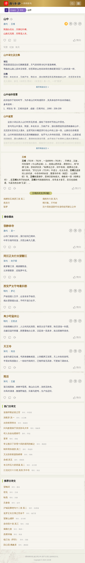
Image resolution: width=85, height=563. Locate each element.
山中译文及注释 (12, 55)
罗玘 (13, 291)
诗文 (21, 10)
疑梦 (6, 207)
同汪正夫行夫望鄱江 (15, 256)
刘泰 (16, 498)
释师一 (21, 529)
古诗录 (48, 560)
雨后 (6, 376)
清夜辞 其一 (9, 417)
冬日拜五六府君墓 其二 (14, 465)
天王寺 (7, 346)
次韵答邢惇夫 (10, 423)
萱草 (6, 439)
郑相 (16, 439)
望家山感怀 (9, 518)
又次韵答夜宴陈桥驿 (13, 454)
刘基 (27, 524)
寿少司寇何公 (11, 316)
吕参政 (7, 503)
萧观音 (26, 545)
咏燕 (6, 497)
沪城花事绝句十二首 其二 (15, 508)
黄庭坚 (25, 423)
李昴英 (29, 412)
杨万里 (33, 513)
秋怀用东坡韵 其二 (12, 449)
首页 (13, 10)
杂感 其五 (8, 460)
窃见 (6, 492)
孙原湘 (36, 508)
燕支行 (7, 203)
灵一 (13, 231)
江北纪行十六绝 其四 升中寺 (17, 470)
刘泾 (13, 351)
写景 (6, 47)
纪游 (12, 47)
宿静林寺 (9, 225)
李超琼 (30, 449)
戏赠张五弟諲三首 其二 (14, 199)
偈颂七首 (8, 529)
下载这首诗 (14, 40)
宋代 (6, 261)
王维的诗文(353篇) (40, 193)
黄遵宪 (21, 460)
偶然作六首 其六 (50, 199)
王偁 (16, 492)
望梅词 (7, 487)
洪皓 (26, 540)
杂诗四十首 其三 (11, 524)
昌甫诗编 (8, 534)
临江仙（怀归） (11, 539)
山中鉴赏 (8, 116)
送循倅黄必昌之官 (12, 412)
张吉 (38, 470)
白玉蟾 (24, 418)
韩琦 (30, 455)
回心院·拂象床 (10, 545)
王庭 (13, 381)
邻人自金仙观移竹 (12, 433)
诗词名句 (27, 3)
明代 (6, 291)
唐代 (6, 24)
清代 (24, 449)
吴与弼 (34, 465)
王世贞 (14, 321)
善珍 (18, 487)
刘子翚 (14, 261)
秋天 (18, 47)
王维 (13, 24)
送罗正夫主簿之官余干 (14, 513)
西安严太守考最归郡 (15, 286)
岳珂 (18, 503)
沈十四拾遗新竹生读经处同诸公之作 (59, 207)
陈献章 (38, 428)
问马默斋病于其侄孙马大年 (16, 428)
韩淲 (20, 534)
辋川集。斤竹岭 (50, 203)
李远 (28, 433)
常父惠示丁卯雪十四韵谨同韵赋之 (19, 444)
